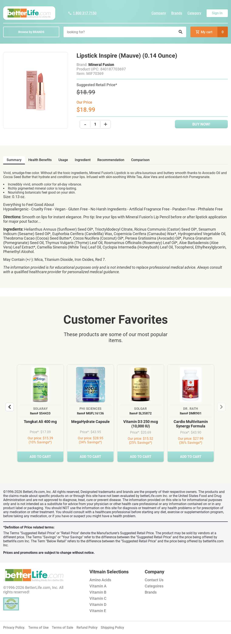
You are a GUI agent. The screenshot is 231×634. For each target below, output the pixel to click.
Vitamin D (97, 604)
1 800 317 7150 (82, 13)
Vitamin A (97, 586)
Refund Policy (87, 627)
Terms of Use (38, 627)
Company (159, 13)
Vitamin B (97, 592)
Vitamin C (97, 598)
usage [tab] (63, 160)
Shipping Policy (112, 627)
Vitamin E (97, 610)
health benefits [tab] (40, 160)
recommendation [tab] (110, 160)
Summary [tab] (14, 160)
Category (194, 13)
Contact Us (154, 580)
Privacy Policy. (14, 627)
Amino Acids (100, 580)
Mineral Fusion (101, 64)
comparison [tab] (140, 160)
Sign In (217, 13)
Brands (176, 13)
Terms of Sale (62, 627)
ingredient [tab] (83, 160)
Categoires (154, 586)
